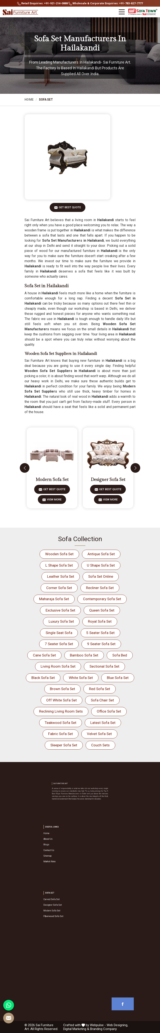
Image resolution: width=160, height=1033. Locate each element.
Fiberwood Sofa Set (67, 911)
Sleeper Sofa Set (63, 745)
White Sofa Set (81, 678)
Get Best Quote (69, 209)
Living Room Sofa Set (58, 666)
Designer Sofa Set (108, 479)
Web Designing (117, 1025)
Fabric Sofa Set (60, 734)
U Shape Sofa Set (101, 565)
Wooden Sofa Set (59, 554)
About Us (64, 842)
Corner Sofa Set (59, 588)
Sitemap (64, 851)
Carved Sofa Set (66, 903)
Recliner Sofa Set (100, 588)
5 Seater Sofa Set (100, 633)
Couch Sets (100, 745)
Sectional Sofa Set (104, 666)
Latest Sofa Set (102, 722)
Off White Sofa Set (61, 700)
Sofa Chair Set (102, 700)
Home (29, 99)
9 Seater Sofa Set (101, 644)
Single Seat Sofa (59, 633)
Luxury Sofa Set (61, 621)
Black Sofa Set (43, 678)
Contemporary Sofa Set (102, 599)
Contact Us (64, 848)
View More (54, 501)
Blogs (63, 845)
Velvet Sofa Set (99, 734)
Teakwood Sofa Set (60, 722)
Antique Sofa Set (101, 554)
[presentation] (24, 468)
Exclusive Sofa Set (60, 610)
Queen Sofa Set (101, 610)
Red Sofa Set (99, 689)
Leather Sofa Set (60, 576)
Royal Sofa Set (100, 621)
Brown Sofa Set (62, 689)
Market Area (65, 854)
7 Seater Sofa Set (59, 644)
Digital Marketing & (76, 1029)
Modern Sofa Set (52, 479)
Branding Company (103, 1029)
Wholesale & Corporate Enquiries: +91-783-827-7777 (105, 3)
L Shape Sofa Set (59, 565)
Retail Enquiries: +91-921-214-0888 (42, 3)
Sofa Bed (119, 655)
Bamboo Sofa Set (84, 655)
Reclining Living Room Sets (61, 711)
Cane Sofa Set (44, 655)
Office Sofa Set (109, 711)
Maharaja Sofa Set (54, 599)
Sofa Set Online (100, 576)
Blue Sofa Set (118, 678)
